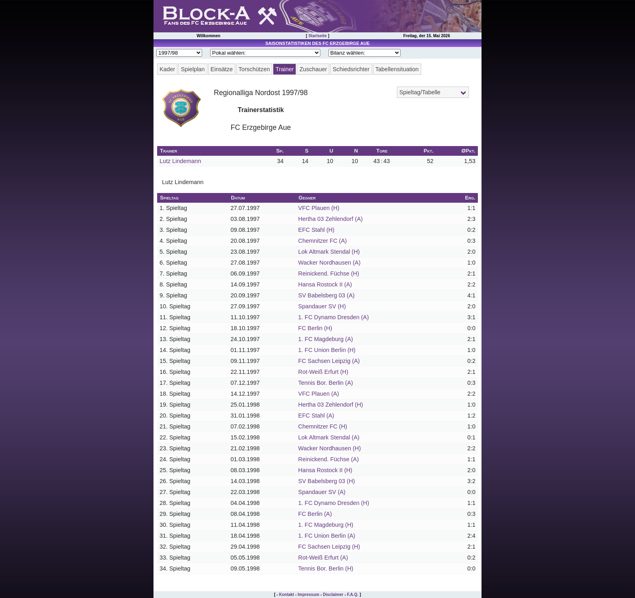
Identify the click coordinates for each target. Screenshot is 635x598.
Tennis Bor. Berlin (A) (325, 383)
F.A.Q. (352, 594)
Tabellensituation (397, 69)
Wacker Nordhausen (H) (329, 448)
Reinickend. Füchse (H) (328, 273)
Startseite (317, 36)
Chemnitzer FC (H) (322, 426)
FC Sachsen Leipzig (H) (329, 546)
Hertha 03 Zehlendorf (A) (330, 219)
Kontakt (286, 594)
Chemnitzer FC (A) (322, 241)
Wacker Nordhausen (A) (329, 262)
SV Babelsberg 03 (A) (326, 295)
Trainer (284, 69)
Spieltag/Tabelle (420, 92)
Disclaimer (333, 594)
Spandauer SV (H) (322, 306)
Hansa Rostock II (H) (325, 470)
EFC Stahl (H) (316, 230)
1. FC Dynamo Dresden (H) (333, 503)
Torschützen (254, 69)
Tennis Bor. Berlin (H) (325, 568)
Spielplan (193, 69)
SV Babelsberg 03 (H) (326, 481)
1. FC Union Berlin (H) (327, 350)
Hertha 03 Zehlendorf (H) (330, 404)
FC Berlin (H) (315, 328)
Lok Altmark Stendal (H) (329, 251)
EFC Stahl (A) (316, 415)
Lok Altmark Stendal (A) (328, 437)
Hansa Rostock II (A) (325, 284)
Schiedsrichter (350, 69)
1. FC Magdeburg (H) (325, 525)
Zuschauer (313, 69)
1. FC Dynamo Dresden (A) (333, 317)
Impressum (308, 594)
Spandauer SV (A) (321, 492)
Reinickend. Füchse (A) (328, 459)
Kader (167, 69)
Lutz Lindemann (180, 161)
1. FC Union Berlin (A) (326, 535)
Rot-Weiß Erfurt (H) (323, 372)
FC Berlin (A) (315, 514)
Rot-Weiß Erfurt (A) (323, 557)
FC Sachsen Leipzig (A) (329, 361)
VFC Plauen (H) (318, 208)
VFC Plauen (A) (318, 393)
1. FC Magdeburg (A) (325, 339)
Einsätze (222, 69)
